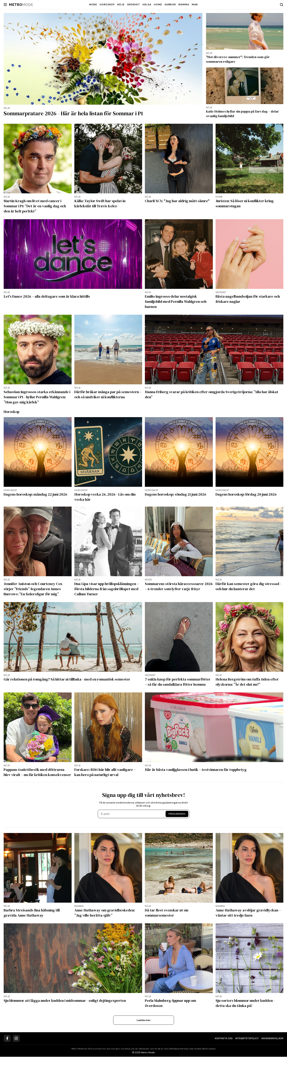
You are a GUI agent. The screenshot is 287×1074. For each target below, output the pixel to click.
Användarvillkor (272, 1055)
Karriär (170, 4)
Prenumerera (176, 831)
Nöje (121, 4)
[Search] (281, 4)
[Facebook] (7, 1055)
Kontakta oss (224, 1055)
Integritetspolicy (247, 1055)
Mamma (183, 4)
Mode (93, 4)
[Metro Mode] (21, 4)
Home (158, 4)
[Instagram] (16, 1055)
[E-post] (132, 831)
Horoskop (107, 4)
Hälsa (146, 4)
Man (195, 4)
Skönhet (133, 4)
